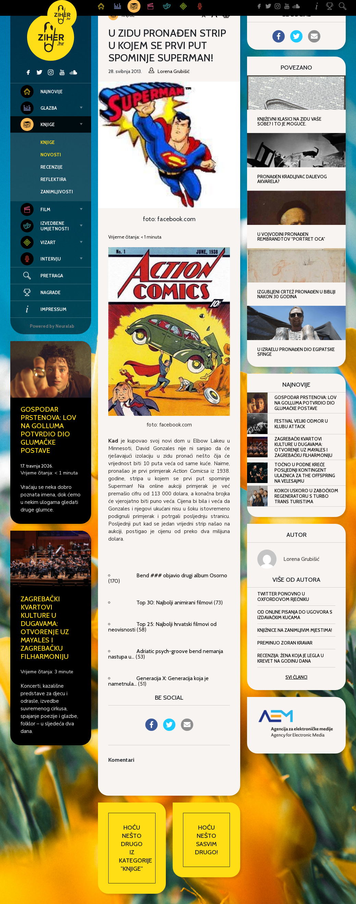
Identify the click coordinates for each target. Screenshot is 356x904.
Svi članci (296, 677)
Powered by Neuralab (52, 326)
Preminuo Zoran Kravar (284, 643)
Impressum (43, 309)
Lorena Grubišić (301, 559)
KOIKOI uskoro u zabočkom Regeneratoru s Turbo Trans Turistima (306, 496)
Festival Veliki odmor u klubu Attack (301, 423)
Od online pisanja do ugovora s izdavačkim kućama (294, 614)
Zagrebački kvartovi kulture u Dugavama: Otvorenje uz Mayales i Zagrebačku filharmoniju (45, 628)
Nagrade (41, 292)
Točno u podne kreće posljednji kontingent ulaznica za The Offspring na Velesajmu (304, 473)
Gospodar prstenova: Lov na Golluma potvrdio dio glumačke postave (48, 430)
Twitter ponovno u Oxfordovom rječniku (283, 596)
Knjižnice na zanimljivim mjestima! (294, 630)
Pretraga (51, 275)
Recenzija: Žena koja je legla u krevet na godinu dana (290, 658)
